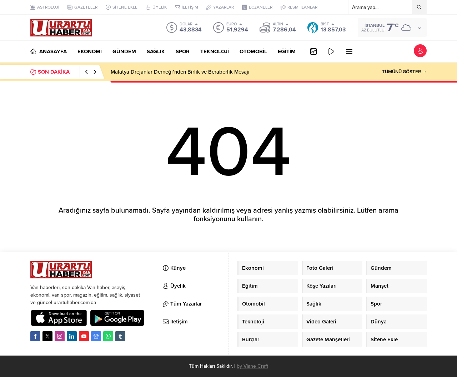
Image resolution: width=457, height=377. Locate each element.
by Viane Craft (252, 366)
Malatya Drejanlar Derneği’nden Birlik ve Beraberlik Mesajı (180, 72)
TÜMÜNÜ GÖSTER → (404, 72)
